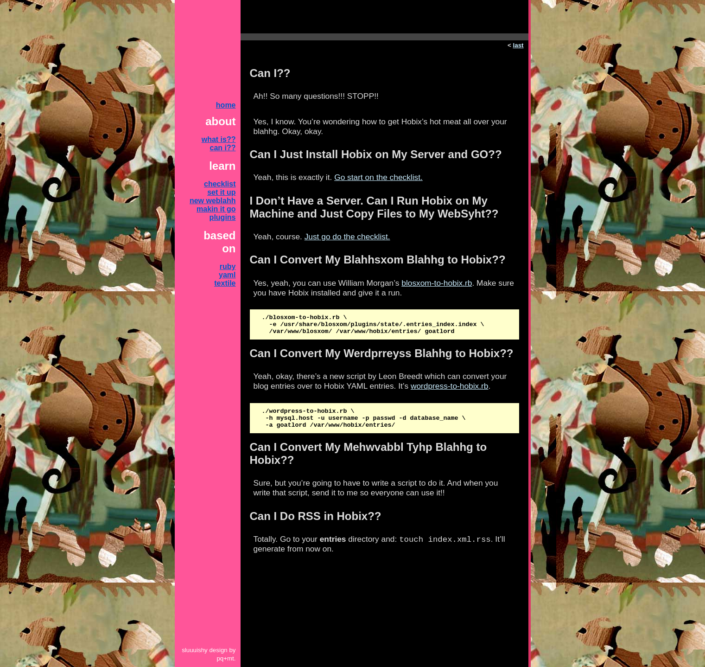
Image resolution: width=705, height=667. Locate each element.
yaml (227, 275)
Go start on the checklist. (378, 177)
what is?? (219, 139)
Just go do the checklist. (347, 236)
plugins (223, 217)
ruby (228, 266)
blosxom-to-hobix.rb (436, 283)
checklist (219, 184)
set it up (221, 192)
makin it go (216, 209)
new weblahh (213, 201)
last (518, 45)
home (226, 105)
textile (224, 283)
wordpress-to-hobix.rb (450, 390)
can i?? (222, 148)
